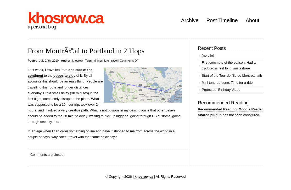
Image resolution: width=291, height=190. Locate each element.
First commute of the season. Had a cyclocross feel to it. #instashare (229, 65)
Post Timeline (222, 20)
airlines (98, 60)
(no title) (208, 55)
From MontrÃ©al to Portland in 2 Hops (86, 51)
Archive (190, 20)
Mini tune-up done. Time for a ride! (228, 83)
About (252, 20)
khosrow (77, 60)
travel (113, 60)
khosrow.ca (65, 18)
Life (106, 60)
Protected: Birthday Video (221, 90)
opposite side (64, 76)
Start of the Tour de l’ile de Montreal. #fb (232, 76)
